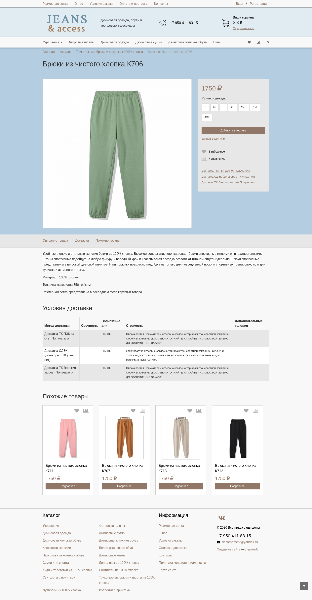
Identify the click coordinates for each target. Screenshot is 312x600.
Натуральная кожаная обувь (64, 555)
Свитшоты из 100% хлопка (118, 570)
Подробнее (68, 486)
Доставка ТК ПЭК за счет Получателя (226, 170)
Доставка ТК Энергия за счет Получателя (228, 182)
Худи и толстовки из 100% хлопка (67, 570)
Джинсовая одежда (115, 42)
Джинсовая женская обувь (187, 42)
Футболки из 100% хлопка (62, 590)
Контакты (161, 3)
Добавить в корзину (233, 130)
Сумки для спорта (56, 562)
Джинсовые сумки (148, 42)
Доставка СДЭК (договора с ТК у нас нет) (228, 176)
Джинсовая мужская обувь (118, 540)
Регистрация (259, 3)
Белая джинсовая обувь (117, 547)
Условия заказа (101, 3)
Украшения (52, 42)
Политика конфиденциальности (182, 562)
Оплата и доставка (133, 3)
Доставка (82, 240)
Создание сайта (229, 549)
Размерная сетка (55, 3)
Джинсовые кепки (112, 555)
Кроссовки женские (57, 547)
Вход (239, 3)
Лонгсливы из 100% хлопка (119, 562)
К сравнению (217, 158)
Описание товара (55, 240)
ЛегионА (251, 549)
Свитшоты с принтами (59, 577)
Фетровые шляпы (81, 42)
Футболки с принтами (115, 590)
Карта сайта (167, 570)
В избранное (217, 151)
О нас (78, 3)
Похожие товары (108, 240)
